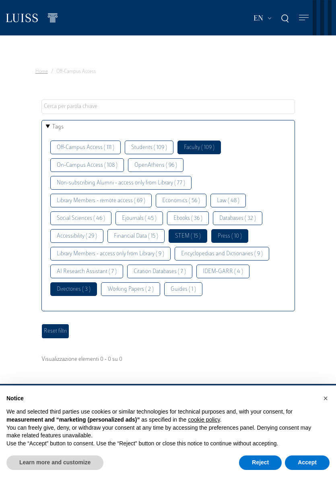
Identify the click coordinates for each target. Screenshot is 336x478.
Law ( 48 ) (228, 201)
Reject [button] (260, 462)
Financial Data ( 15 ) (136, 236)
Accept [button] (307, 462)
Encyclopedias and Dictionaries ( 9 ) (222, 254)
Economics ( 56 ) (181, 201)
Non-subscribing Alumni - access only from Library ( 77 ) (121, 183)
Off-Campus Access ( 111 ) (85, 148)
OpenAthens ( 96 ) (155, 165)
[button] (325, 398)
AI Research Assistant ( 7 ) (87, 272)
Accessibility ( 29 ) (77, 236)
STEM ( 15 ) (188, 236)
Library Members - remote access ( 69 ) (101, 201)
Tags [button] (58, 127)
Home (41, 71)
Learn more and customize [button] (55, 462)
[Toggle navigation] (304, 18)
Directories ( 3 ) (74, 289)
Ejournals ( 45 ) (139, 218)
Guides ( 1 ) (183, 289)
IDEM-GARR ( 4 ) (223, 272)
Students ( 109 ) (149, 148)
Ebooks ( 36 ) (187, 218)
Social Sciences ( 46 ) (81, 218)
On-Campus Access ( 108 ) (87, 165)
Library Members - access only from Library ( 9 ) (110, 254)
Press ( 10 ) (230, 236)
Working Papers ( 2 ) (130, 289)
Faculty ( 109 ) (199, 148)
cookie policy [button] (204, 419)
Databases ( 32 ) (237, 218)
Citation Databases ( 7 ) (160, 272)
